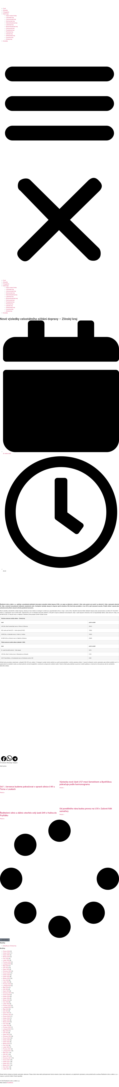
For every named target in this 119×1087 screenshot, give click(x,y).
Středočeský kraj (10, 35)
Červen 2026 (6, 951)
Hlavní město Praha (11, 15)
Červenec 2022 (7, 1036)
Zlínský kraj (9, 39)
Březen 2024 (6, 1000)
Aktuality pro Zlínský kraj (9, 946)
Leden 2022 (6, 1047)
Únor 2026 (6, 958)
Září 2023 (5, 1011)
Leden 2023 (6, 1025)
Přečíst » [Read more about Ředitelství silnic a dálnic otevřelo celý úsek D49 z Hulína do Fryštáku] (2, 818)
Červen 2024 (6, 994)
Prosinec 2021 (7, 1049)
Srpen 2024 (6, 991)
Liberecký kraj (10, 24)
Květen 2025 (6, 974)
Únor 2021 (6, 1067)
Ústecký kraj (9, 34)
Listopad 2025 (7, 964)
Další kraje (6, 14)
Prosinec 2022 (7, 1027)
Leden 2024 (6, 1003)
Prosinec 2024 (7, 984)
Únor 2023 (6, 1023)
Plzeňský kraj (9, 32)
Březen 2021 (6, 1065)
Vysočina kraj (9, 37)
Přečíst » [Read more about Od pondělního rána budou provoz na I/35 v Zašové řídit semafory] (61, 814)
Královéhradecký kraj (11, 23)
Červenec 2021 (7, 1058)
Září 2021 (5, 1054)
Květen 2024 (6, 996)
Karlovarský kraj (10, 21)
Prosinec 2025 (7, 962)
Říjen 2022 (6, 1031)
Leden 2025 (6, 982)
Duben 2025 (6, 976)
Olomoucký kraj (10, 28)
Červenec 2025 (7, 971)
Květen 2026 (6, 953)
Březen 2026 (6, 956)
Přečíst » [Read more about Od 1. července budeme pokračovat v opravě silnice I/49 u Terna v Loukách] (2, 792)
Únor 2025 (6, 980)
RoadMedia (10, 1082)
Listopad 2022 (7, 1029)
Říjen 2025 (6, 965)
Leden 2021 (6, 1069)
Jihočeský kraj (10, 17)
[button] (59, 160)
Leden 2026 (6, 960)
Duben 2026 (6, 955)
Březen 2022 (6, 1043)
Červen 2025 (6, 973)
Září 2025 (5, 967)
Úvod (4, 8)
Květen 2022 (6, 1040)
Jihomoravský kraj (11, 19)
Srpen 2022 (6, 1034)
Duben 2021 (6, 1063)
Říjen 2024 (6, 987)
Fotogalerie (6, 12)
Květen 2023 (6, 1018)
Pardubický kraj (10, 30)
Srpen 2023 (6, 1012)
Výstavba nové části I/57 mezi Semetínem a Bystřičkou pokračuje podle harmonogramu (85, 783)
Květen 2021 (6, 1061)
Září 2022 (5, 1032)
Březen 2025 (6, 978)
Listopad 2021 (7, 1050)
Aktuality (5, 10)
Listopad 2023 (7, 1007)
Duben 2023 (6, 1020)
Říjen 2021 (6, 1052)
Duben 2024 (6, 998)
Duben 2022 (6, 1041)
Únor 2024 (6, 1002)
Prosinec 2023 (7, 1005)
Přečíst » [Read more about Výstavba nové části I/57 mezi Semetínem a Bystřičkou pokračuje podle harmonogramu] (61, 787)
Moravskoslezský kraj (12, 26)
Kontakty (5, 41)
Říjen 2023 (6, 1009)
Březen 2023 (6, 1022)
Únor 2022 (6, 1045)
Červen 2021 (6, 1060)
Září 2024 (5, 989)
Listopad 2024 (7, 985)
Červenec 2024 (7, 993)
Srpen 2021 (6, 1056)
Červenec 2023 (7, 1014)
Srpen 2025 (6, 969)
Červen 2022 (6, 1038)
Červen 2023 (6, 1016)
